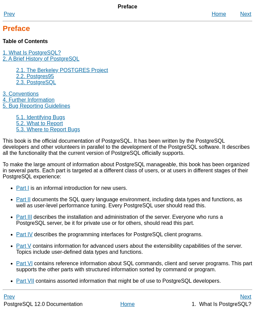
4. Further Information (29, 100)
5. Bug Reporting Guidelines (36, 106)
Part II (23, 199)
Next (245, 14)
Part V (23, 246)
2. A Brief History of (41, 59)
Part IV (24, 234)
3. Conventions (21, 94)
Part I (22, 188)
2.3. (36, 82)
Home (219, 14)
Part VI (24, 263)
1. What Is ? (32, 53)
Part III (24, 217)
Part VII (25, 281)
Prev (9, 14)
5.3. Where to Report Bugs (48, 129)
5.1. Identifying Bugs (40, 117)
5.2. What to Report (39, 123)
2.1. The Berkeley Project (62, 70)
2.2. (35, 76)
